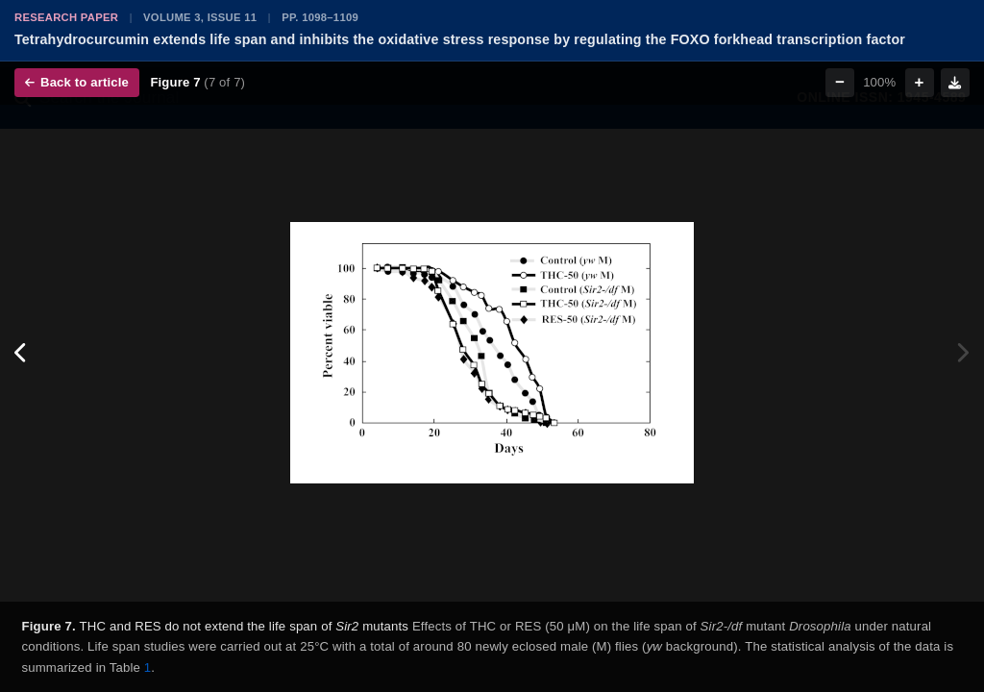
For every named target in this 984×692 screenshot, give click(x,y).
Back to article (77, 82)
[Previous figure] (21, 353)
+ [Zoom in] (919, 82)
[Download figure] (955, 82)
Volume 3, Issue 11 (200, 17)
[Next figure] (962, 353)
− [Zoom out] (840, 82)
